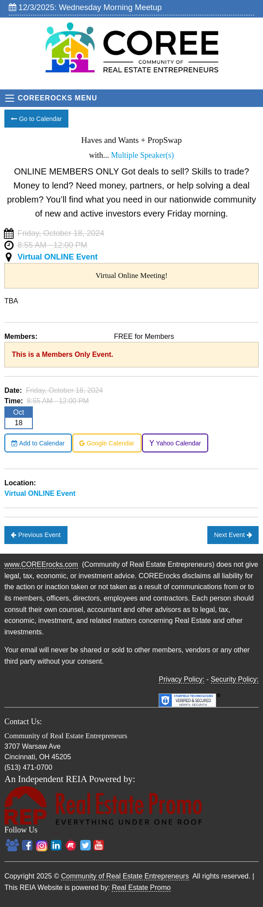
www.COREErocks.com (41, 564)
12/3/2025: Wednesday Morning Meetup (85, 7)
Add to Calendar (37, 443)
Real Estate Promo (141, 887)
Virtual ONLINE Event (58, 257)
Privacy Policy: (181, 679)
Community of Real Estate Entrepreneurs (125, 876)
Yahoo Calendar (175, 443)
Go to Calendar (36, 118)
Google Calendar (106, 443)
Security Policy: (235, 679)
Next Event (233, 534)
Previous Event (35, 534)
